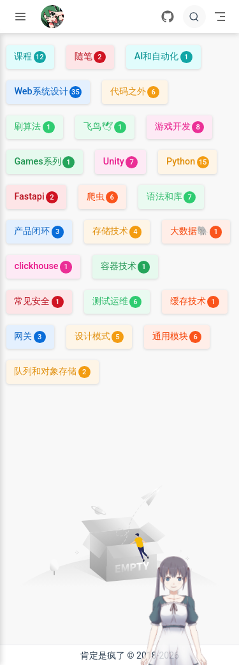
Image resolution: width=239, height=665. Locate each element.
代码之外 (134, 91)
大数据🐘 (196, 231)
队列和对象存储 (52, 371)
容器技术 (125, 266)
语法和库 (171, 196)
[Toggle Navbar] (220, 16)
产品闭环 (38, 231)
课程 (29, 56)
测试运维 (116, 301)
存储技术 (116, 231)
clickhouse (43, 266)
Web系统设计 (48, 91)
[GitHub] (167, 16)
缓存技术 (194, 301)
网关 (29, 336)
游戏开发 (179, 126)
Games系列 (44, 161)
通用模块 (176, 336)
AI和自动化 (163, 56)
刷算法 (34, 126)
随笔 (90, 56)
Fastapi (36, 196)
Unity (120, 161)
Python (187, 161)
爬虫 (102, 196)
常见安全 (38, 301)
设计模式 (99, 336)
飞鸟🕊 (104, 126)
